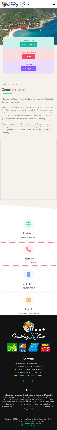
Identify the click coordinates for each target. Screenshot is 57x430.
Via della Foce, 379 (28, 239)
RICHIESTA (28, 69)
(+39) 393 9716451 (29, 290)
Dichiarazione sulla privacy (34, 423)
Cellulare (28, 286)
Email (28, 311)
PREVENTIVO (28, 45)
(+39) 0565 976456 (28, 265)
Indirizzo (28, 235)
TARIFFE (28, 57)
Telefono (28, 261)
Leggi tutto (28, 408)
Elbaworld (34, 426)
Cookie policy (18, 423)
